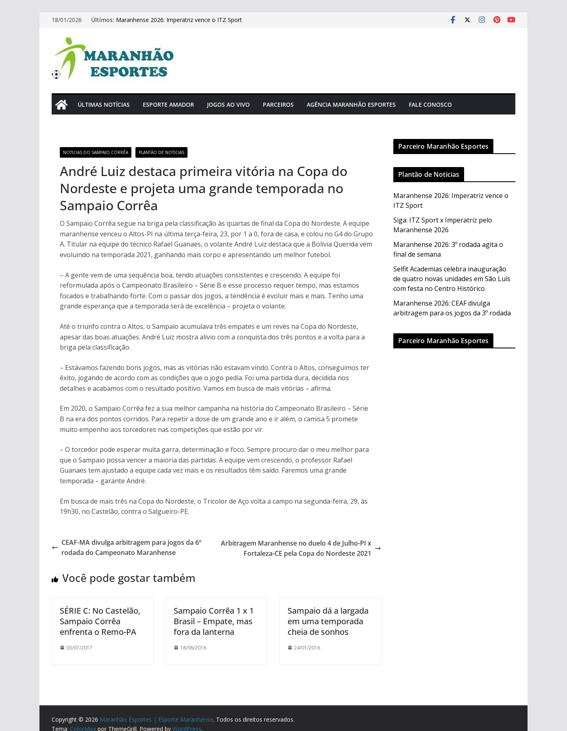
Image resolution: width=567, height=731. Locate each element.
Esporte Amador (168, 104)
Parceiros (278, 104)
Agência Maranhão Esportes (351, 104)
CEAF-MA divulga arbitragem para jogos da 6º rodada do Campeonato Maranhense (126, 547)
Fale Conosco (430, 104)
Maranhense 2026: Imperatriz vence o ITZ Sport (179, 20)
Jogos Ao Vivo (228, 104)
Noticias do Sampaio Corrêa (95, 152)
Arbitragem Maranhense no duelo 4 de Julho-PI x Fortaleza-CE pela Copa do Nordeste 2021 (301, 548)
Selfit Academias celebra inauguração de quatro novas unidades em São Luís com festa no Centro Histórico (451, 278)
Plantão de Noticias (161, 152)
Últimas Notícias (104, 104)
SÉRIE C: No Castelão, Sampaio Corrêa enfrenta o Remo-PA (100, 621)
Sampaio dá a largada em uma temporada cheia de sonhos (328, 621)
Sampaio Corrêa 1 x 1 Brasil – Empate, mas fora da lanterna (214, 621)
